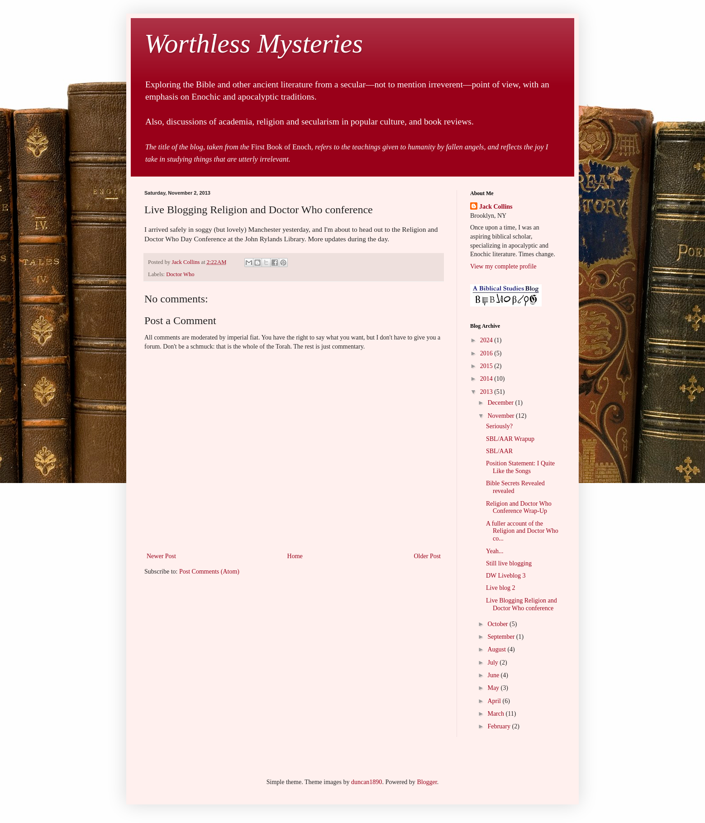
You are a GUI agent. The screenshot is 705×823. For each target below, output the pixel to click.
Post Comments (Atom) (209, 571)
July (493, 662)
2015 (487, 366)
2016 (487, 353)
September (501, 636)
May (493, 687)
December (501, 402)
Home (295, 556)
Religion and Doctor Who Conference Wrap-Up (519, 507)
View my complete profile (503, 266)
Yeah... (495, 551)
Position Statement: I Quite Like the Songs (520, 467)
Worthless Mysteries (253, 43)
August (497, 649)
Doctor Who (180, 274)
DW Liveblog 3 (506, 575)
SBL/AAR (499, 451)
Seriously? (499, 426)
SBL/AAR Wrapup (510, 438)
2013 (487, 391)
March (496, 713)
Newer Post (161, 556)
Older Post (427, 556)
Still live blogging (509, 563)
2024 (487, 340)
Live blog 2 (500, 587)
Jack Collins (496, 206)
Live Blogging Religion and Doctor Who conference (521, 604)
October (498, 624)
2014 (487, 378)
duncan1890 (366, 782)
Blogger (427, 782)
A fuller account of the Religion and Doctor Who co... (522, 531)
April (494, 701)
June (493, 675)
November (501, 415)
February (499, 726)
